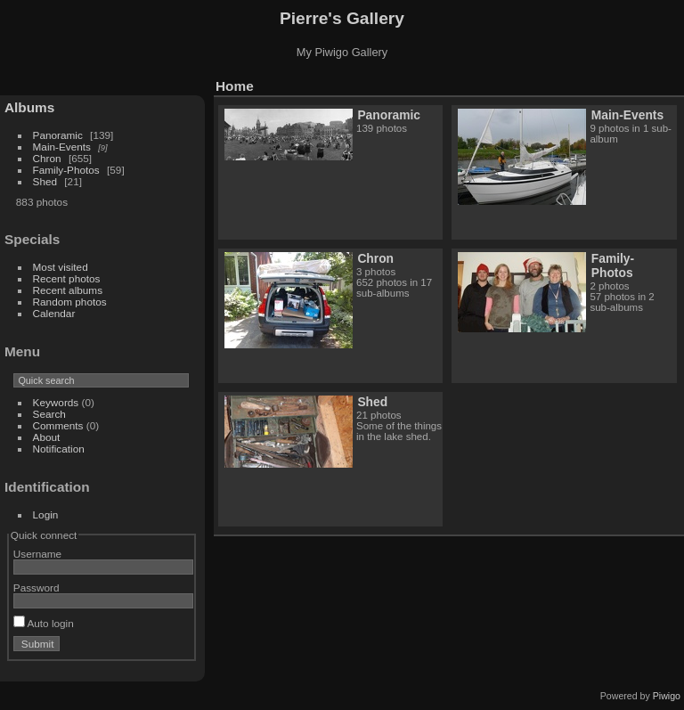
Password (36, 587)
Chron (47, 158)
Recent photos (67, 278)
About (47, 437)
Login (46, 514)
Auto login (43, 623)
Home (235, 86)
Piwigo (666, 695)
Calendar (54, 313)
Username (37, 553)
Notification (59, 448)
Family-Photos (66, 169)
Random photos (70, 301)
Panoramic (58, 135)
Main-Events (62, 146)
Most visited (60, 267)
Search (49, 414)
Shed (45, 181)
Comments (58, 425)
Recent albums (67, 290)
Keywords (56, 402)
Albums (29, 107)
